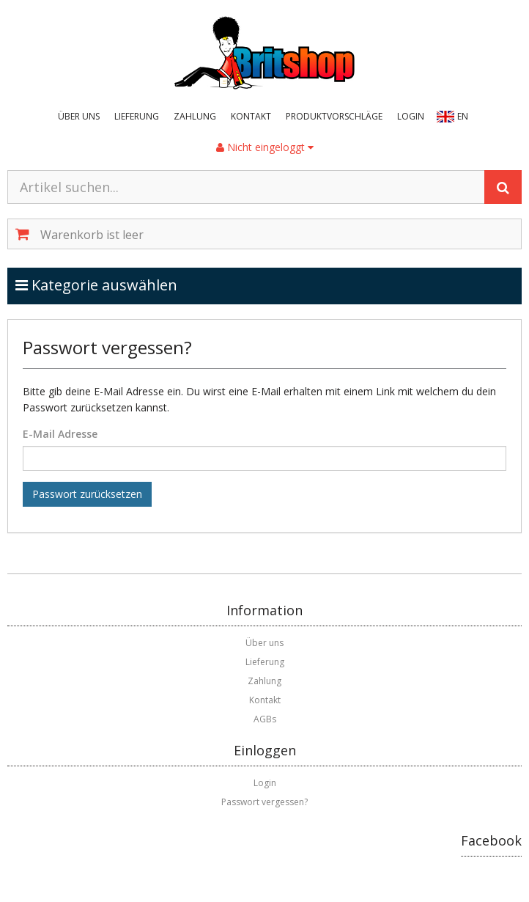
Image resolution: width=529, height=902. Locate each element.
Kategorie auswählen (111, 284)
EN (462, 116)
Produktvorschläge (334, 116)
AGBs (265, 719)
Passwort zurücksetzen (87, 494)
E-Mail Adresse (60, 434)
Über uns (79, 116)
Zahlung (195, 116)
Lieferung (136, 116)
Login (410, 116)
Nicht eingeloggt (265, 147)
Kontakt (251, 116)
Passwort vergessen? (264, 802)
